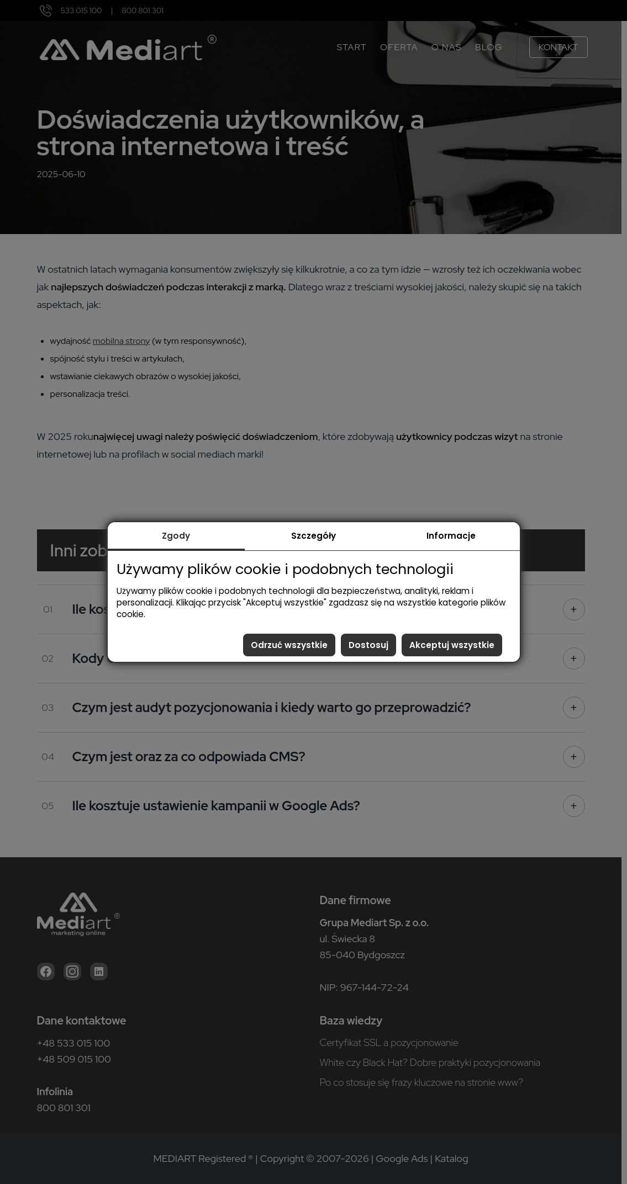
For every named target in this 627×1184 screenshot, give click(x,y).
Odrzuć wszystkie (289, 645)
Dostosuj (368, 645)
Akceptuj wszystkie (451, 645)
